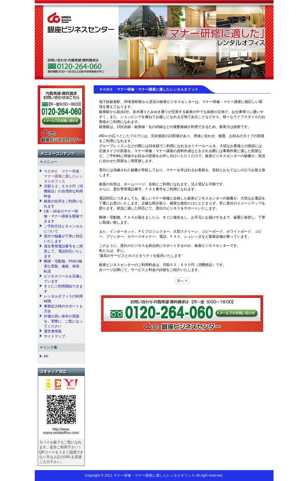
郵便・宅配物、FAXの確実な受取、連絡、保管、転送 (63, 266)
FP (46, 356)
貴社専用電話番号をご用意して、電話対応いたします (63, 251)
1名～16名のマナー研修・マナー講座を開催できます (63, 216)
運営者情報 (53, 331)
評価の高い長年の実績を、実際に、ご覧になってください (63, 321)
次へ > (182, 281)
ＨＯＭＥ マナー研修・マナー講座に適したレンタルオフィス (63, 176)
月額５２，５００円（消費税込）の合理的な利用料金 (63, 191)
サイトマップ (54, 336)
